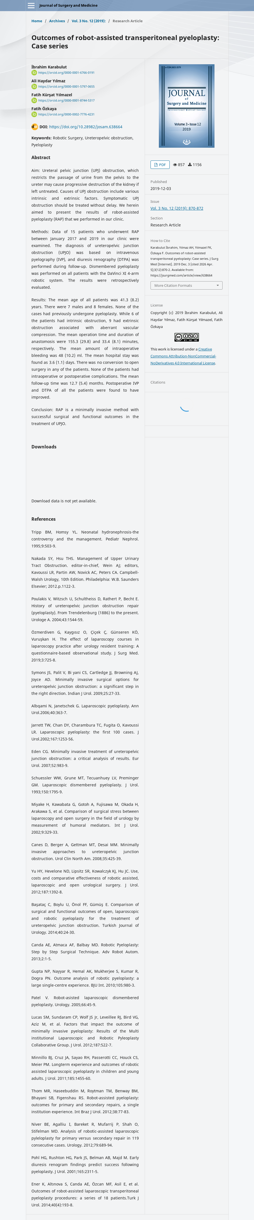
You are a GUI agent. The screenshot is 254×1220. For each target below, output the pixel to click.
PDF (162, 164)
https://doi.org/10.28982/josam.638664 (85, 126)
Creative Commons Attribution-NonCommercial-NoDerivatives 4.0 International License (183, 356)
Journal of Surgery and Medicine (69, 5)
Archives (57, 20)
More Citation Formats (173, 285)
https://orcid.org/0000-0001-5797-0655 (66, 86)
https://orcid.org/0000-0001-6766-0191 (66, 73)
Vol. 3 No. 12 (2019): (89, 20)
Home (36, 20)
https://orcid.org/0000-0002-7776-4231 (66, 114)
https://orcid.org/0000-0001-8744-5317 (66, 100)
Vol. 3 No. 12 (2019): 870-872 (177, 208)
